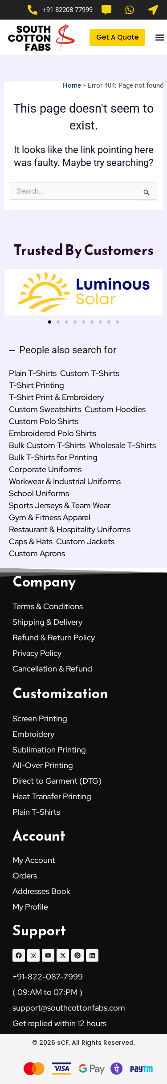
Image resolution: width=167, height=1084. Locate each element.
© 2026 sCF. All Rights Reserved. (83, 1042)
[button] (159, 37)
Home (72, 85)
